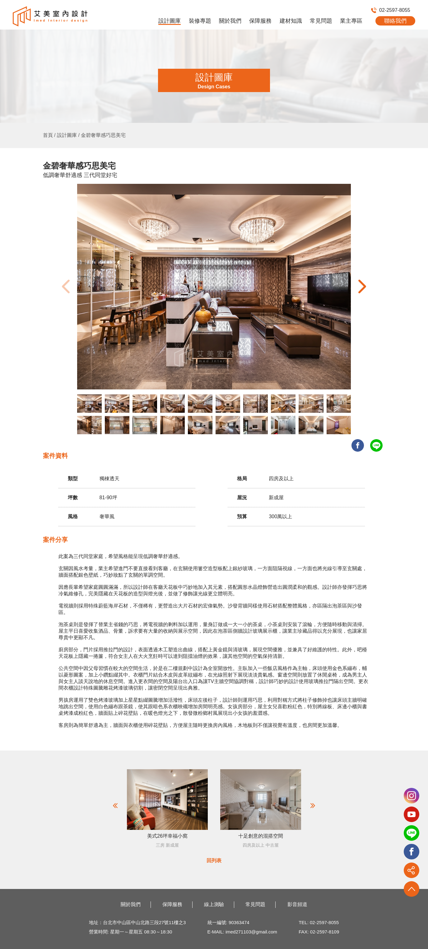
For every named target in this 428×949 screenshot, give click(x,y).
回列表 (214, 860)
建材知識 (291, 21)
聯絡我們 (395, 21)
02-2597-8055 (390, 10)
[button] (362, 286)
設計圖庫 (169, 21)
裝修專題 (200, 21)
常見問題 (321, 21)
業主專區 (351, 21)
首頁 (48, 135)
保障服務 (260, 21)
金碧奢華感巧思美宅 (103, 135)
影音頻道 (297, 904)
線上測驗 (214, 904)
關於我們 (230, 21)
